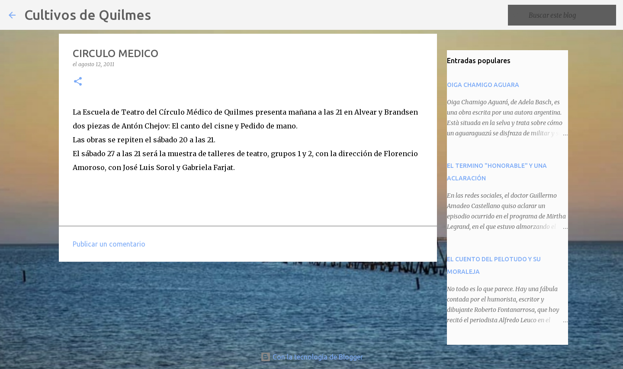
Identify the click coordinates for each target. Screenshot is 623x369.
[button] (78, 82)
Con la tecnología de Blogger (311, 357)
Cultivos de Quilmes (87, 14)
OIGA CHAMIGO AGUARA (483, 84)
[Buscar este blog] (570, 15)
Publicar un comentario (109, 244)
